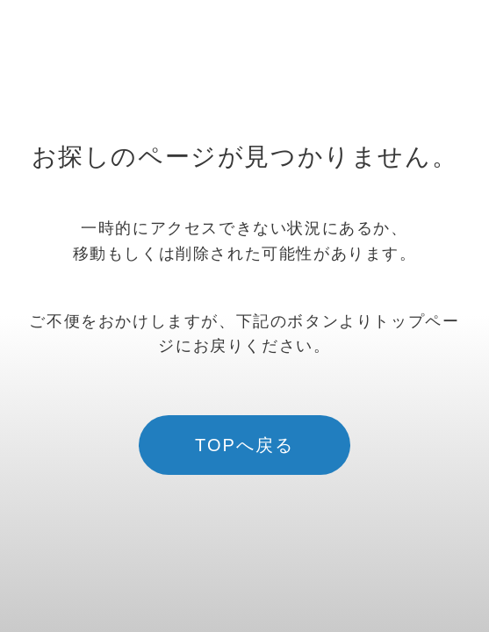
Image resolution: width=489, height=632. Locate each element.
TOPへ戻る (244, 445)
